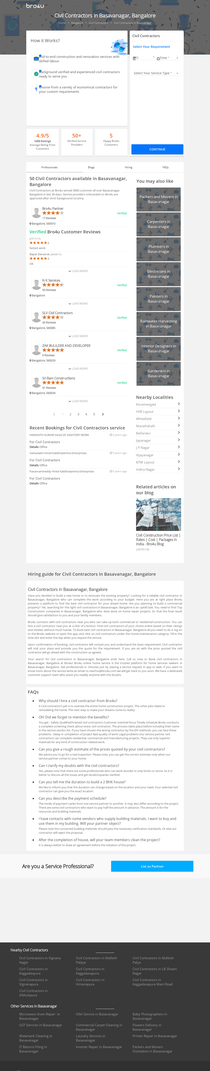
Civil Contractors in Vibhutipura (33, 992)
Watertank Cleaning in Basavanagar (35, 1038)
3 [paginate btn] (78, 414)
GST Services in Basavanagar (40, 1025)
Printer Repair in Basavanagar (155, 1036)
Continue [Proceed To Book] (157, 149)
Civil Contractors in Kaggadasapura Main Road (153, 982)
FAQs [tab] (160, 167)
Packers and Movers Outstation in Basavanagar (152, 1049)
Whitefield (158, 419)
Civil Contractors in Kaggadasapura (90, 971)
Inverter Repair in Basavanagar (99, 1047)
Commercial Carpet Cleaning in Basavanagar (99, 1027)
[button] (146, 57)
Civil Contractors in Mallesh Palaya (96, 960)
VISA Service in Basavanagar (97, 1014)
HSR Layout (158, 411)
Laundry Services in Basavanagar (90, 1038)
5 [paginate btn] (94, 414)
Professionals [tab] (55, 167)
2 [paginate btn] (70, 414)
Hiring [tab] (126, 167)
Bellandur (158, 433)
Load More (78, 271)
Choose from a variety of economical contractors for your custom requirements (78, 89)
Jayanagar (158, 440)
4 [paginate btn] (86, 414)
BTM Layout (158, 462)
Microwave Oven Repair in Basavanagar (39, 1016)
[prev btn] (54, 414)
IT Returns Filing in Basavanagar (33, 1049)
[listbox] (169, 57)
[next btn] (103, 414)
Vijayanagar (158, 455)
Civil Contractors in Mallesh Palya (153, 960)
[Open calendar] (154, 57)
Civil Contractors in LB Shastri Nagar (155, 971)
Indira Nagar (158, 469)
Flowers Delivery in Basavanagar (147, 1027)
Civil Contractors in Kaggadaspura (33, 971)
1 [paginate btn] (62, 414)
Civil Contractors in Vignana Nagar (40, 960)
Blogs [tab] (93, 167)
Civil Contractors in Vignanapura (33, 982)
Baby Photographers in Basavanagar (150, 1016)
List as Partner (152, 866)
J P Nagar (158, 447)
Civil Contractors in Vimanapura (90, 982)
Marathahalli (158, 426)
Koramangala (158, 404)
